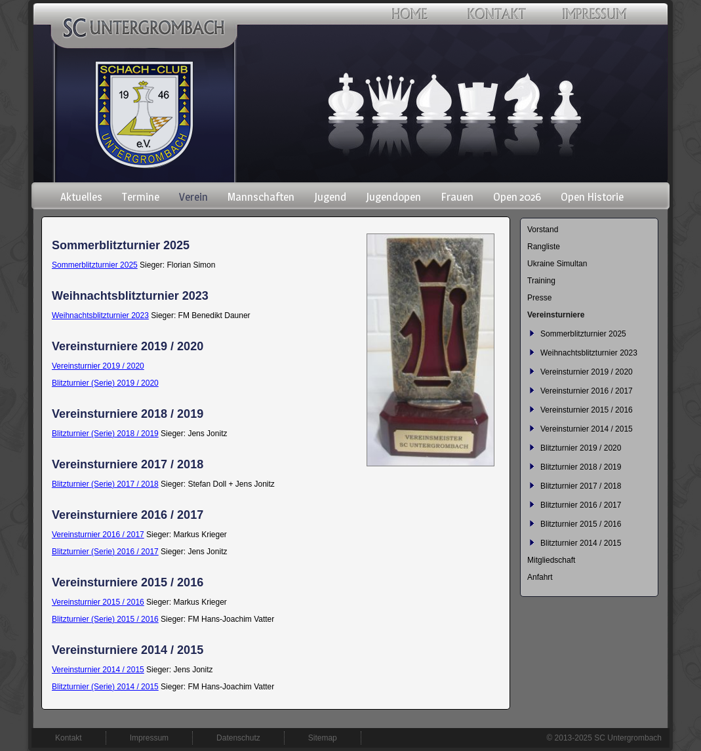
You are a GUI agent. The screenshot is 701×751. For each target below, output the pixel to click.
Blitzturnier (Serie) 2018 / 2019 (105, 433)
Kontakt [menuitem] (68, 737)
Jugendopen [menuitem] (393, 196)
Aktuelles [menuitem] (81, 196)
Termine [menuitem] (140, 196)
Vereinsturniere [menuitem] (555, 314)
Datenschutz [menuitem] (238, 737)
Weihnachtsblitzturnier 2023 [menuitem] (588, 352)
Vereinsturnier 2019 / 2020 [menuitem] (586, 371)
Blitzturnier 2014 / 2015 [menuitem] (580, 543)
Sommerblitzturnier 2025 (95, 265)
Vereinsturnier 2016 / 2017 (98, 534)
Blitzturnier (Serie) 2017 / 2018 (105, 484)
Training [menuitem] (541, 280)
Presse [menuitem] (539, 297)
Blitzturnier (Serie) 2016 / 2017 (105, 551)
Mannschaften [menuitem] (261, 196)
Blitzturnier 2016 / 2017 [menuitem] (580, 505)
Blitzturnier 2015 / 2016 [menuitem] (580, 524)
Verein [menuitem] (193, 196)
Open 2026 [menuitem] (517, 196)
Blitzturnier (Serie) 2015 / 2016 (105, 619)
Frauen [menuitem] (457, 196)
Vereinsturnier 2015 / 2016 (98, 602)
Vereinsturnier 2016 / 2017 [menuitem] (586, 391)
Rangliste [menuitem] (543, 246)
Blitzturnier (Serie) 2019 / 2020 (105, 383)
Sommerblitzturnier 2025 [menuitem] (583, 333)
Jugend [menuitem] (330, 196)
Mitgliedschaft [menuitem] (551, 560)
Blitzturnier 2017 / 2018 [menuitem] (580, 486)
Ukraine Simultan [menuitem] (557, 263)
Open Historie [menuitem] (592, 196)
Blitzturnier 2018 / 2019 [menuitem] (580, 467)
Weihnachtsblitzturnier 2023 (100, 315)
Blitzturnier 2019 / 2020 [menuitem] (580, 448)
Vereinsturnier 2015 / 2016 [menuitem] (586, 410)
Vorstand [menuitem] (542, 229)
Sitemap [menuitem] (322, 737)
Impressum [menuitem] (149, 737)
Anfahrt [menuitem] (540, 577)
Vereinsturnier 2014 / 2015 (98, 669)
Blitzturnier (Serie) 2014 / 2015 (105, 686)
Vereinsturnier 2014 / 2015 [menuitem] (586, 429)
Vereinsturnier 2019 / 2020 (98, 366)
